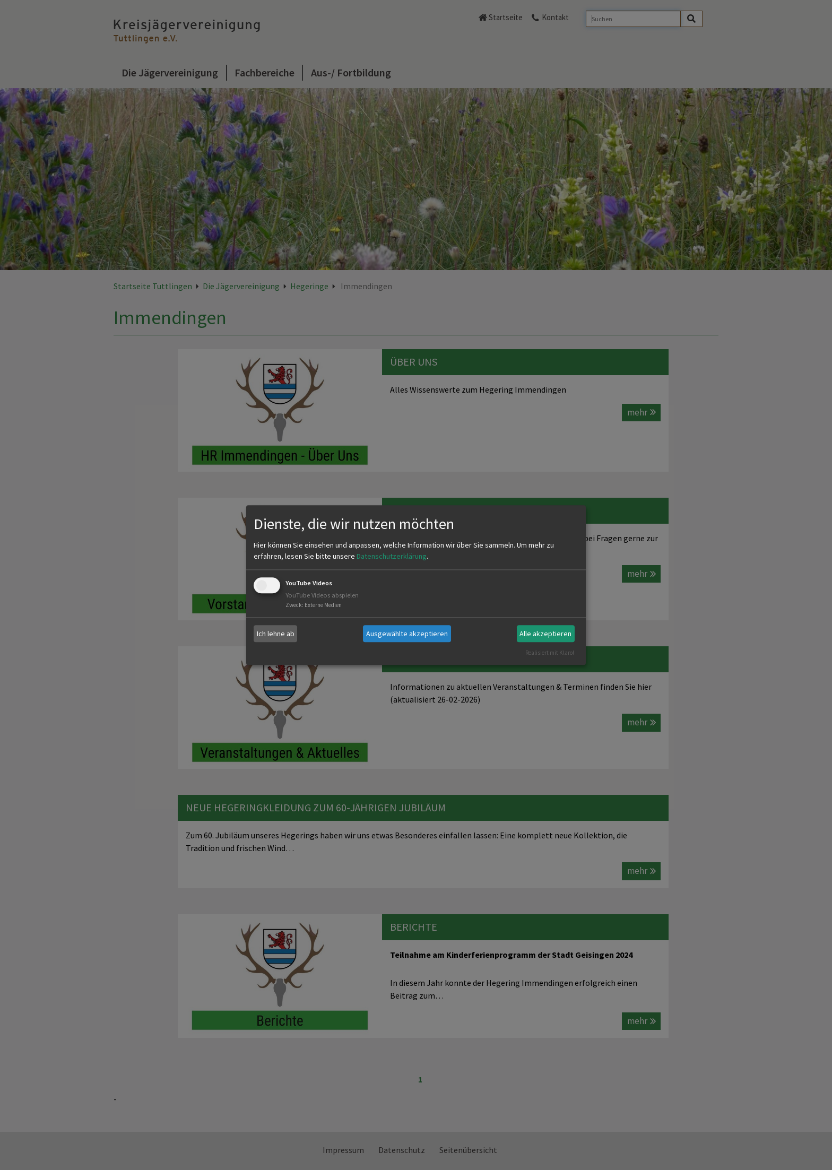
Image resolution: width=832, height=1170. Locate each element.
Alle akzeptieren (545, 633)
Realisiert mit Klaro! (549, 652)
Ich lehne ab (275, 633)
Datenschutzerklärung (392, 556)
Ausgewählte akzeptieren (407, 633)
